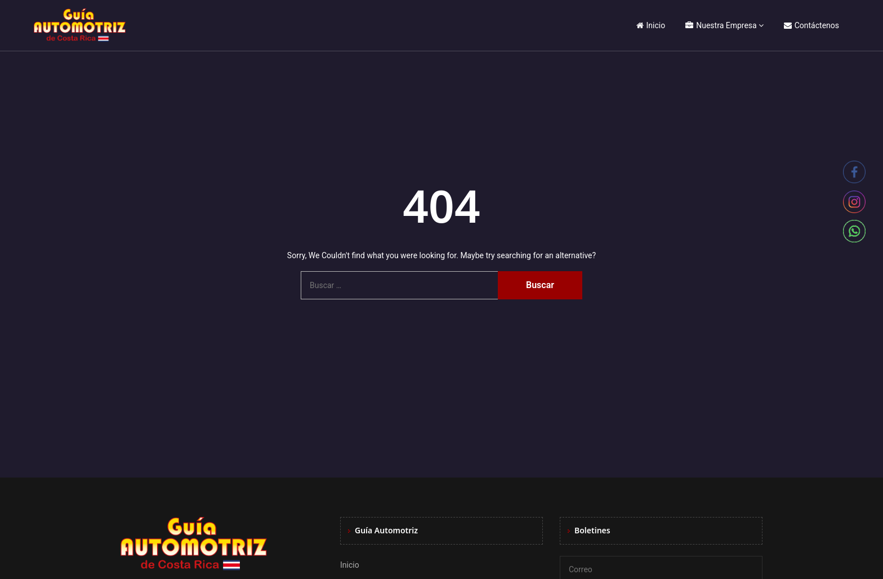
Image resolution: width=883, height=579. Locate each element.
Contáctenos (811, 25)
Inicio (651, 25)
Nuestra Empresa (720, 25)
